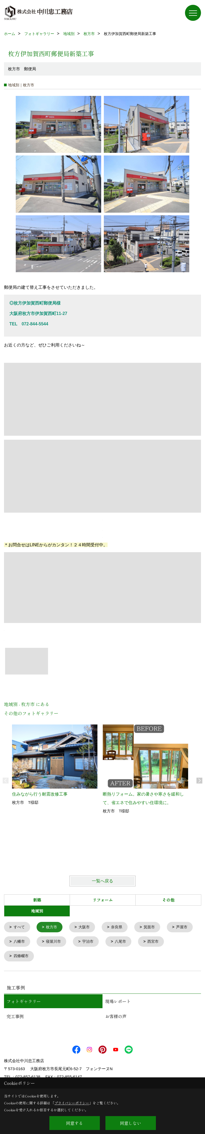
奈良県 (121, 927)
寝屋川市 (89, 942)
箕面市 (154, 927)
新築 (37, 900)
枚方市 (53, 927)
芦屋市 (20, 942)
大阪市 (87, 927)
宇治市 (125, 942)
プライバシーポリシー (71, 1102)
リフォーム (103, 900)
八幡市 (53, 942)
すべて (20, 927)
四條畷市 (55, 957)
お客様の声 (116, 1017)
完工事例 (15, 1017)
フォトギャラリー (24, 1002)
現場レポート (118, 1002)
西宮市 (20, 957)
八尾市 (158, 942)
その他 (168, 900)
